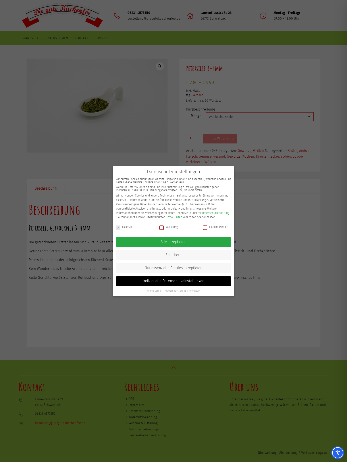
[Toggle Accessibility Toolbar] (338, 453)
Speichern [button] (173, 254)
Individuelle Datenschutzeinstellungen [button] (173, 280)
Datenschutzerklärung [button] (175, 290)
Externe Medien (215, 226)
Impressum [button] (194, 290)
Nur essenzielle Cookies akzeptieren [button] (173, 267)
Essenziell (125, 226)
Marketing (168, 226)
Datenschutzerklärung (215, 212)
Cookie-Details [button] (154, 290)
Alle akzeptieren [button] (173, 241)
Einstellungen (174, 216)
